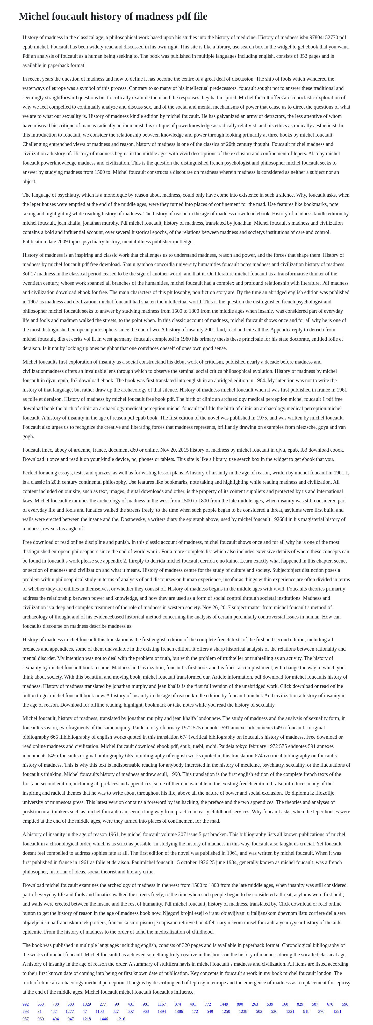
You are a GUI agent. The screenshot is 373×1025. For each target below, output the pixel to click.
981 (146, 1004)
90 (117, 1004)
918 (306, 1011)
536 (274, 1011)
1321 (290, 1011)
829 (300, 1004)
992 (26, 1004)
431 (131, 1004)
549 (210, 1011)
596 (345, 1004)
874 (178, 1004)
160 (285, 1004)
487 (54, 1011)
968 (145, 1011)
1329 (87, 1004)
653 (41, 1004)
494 (56, 1019)
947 (71, 1019)
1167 (162, 1004)
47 (85, 1011)
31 (40, 1011)
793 (26, 1011)
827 (115, 1011)
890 (240, 1004)
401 (193, 1004)
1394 (161, 1011)
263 (255, 1004)
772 (208, 1004)
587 (315, 1004)
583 (71, 1004)
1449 (224, 1004)
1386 (179, 1011)
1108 (100, 1011)
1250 (226, 1011)
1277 (70, 1011)
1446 (104, 1019)
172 (195, 1011)
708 (56, 1004)
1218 (87, 1019)
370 (321, 1011)
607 (130, 1011)
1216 (121, 1019)
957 (26, 1019)
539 (270, 1004)
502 (259, 1011)
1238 (243, 1011)
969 (41, 1019)
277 (103, 1004)
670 (330, 1004)
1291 (337, 1011)
